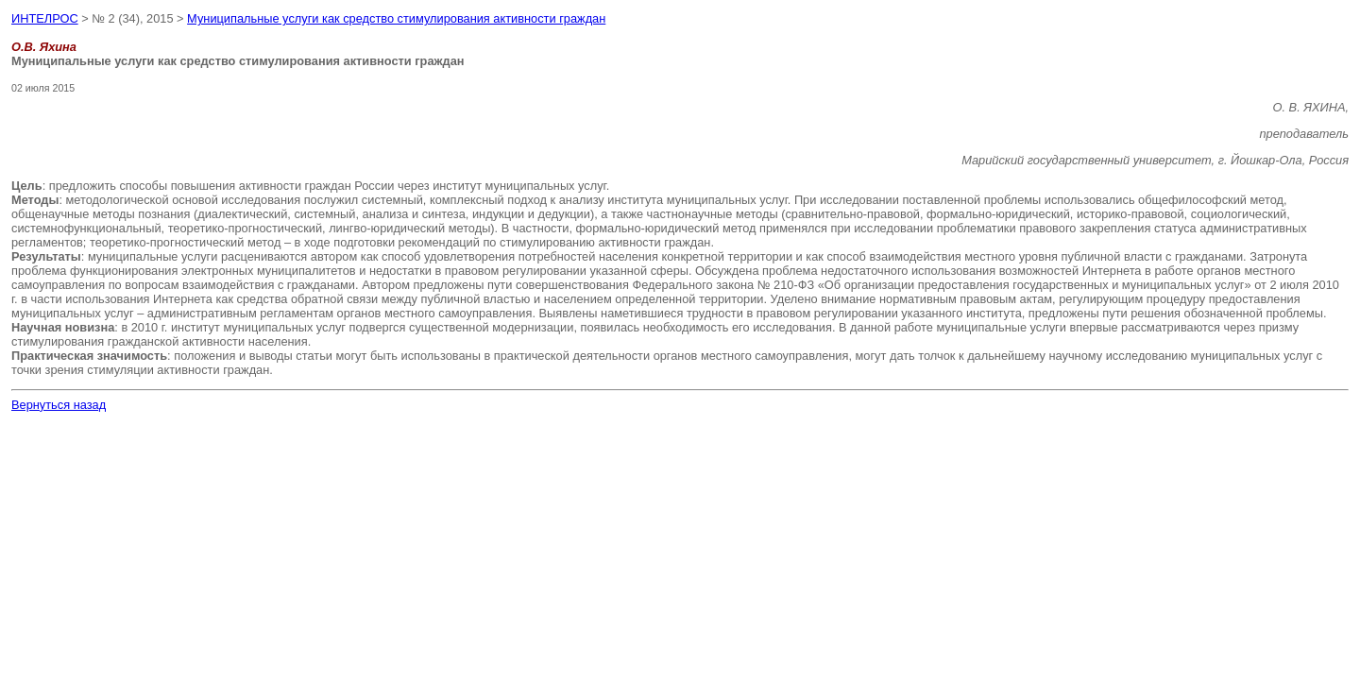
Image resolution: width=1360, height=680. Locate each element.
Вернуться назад (58, 405)
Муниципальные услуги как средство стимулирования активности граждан (396, 18)
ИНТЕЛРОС (44, 18)
